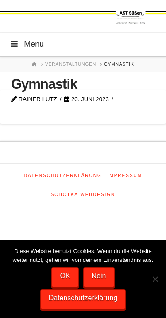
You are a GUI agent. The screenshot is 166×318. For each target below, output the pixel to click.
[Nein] (155, 279)
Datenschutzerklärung (63, 175)
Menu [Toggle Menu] (26, 44)
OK (65, 276)
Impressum (125, 175)
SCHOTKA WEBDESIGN (83, 194)
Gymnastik (44, 84)
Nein (99, 276)
